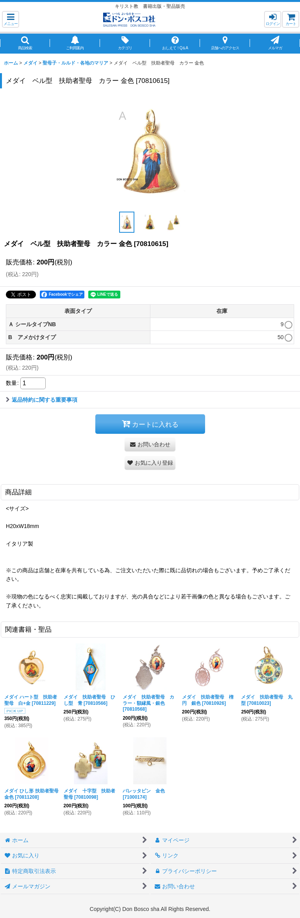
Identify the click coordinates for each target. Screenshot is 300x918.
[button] (10, 19)
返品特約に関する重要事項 (41, 400)
